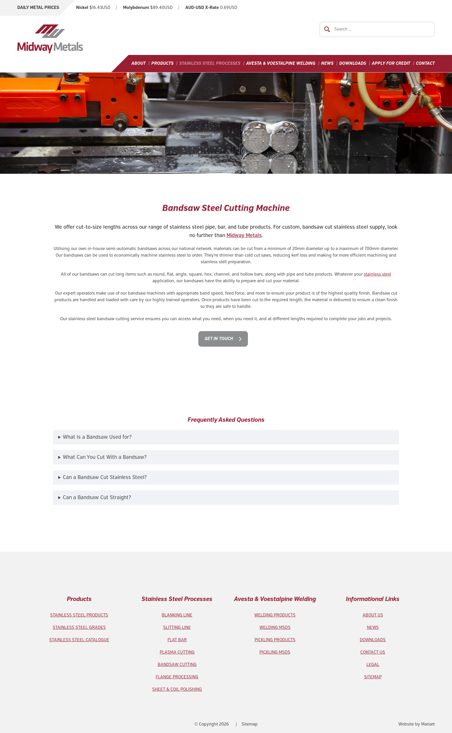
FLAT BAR (177, 640)
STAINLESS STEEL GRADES (79, 627)
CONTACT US (372, 652)
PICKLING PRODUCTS (275, 640)
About (138, 63)
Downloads (352, 63)
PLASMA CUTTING (177, 652)
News (327, 63)
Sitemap (250, 724)
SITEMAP (373, 677)
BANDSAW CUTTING (177, 665)
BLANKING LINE (177, 615)
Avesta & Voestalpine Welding (280, 63)
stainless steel (377, 274)
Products (162, 63)
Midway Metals (244, 235)
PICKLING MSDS (274, 652)
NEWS (373, 627)
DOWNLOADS (373, 640)
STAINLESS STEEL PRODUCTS (79, 615)
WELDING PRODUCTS (274, 615)
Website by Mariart (416, 724)
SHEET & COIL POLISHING (177, 689)
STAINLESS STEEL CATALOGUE (79, 640)
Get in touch (219, 339)
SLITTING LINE (177, 627)
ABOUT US (373, 615)
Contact (425, 63)
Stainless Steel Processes (209, 63)
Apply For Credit (391, 63)
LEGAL (372, 665)
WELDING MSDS (275, 627)
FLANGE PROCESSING (177, 677)
